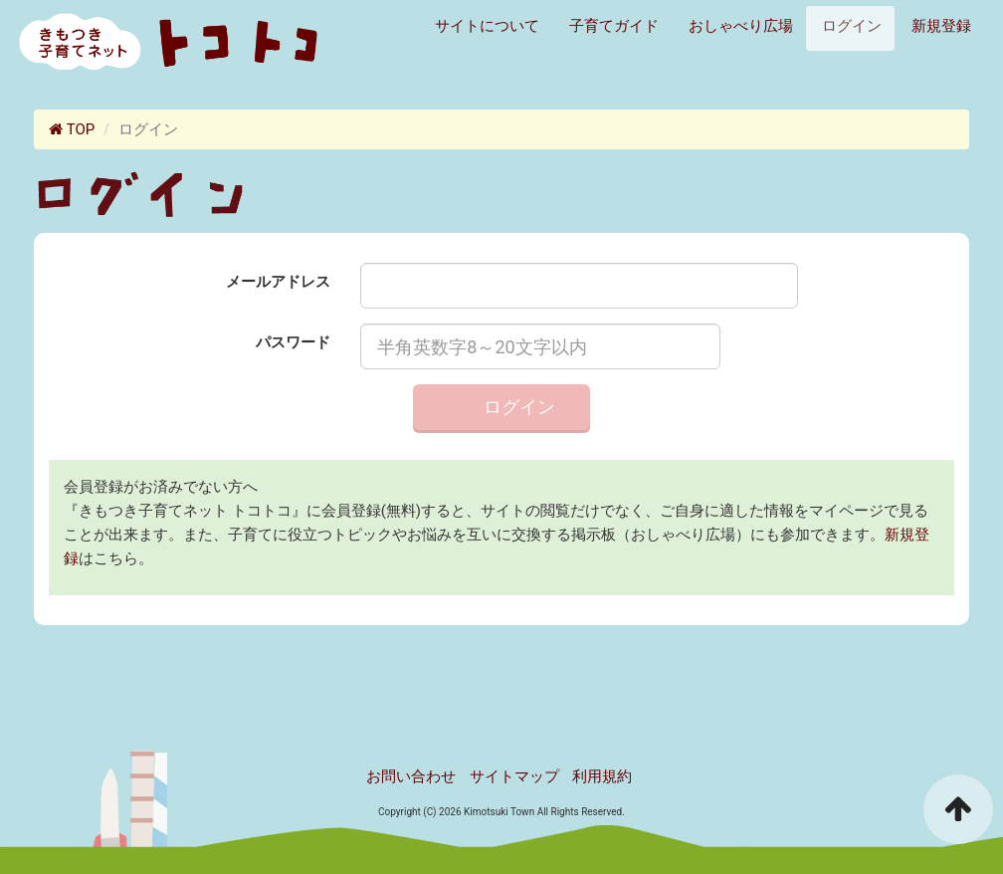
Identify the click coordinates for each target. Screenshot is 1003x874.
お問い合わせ (411, 776)
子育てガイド (612, 26)
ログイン (851, 26)
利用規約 (602, 776)
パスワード (293, 342)
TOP (72, 129)
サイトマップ (514, 776)
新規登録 (939, 26)
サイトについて (485, 26)
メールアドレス (278, 282)
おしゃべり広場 (739, 26)
